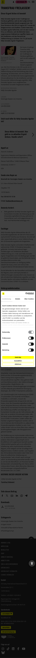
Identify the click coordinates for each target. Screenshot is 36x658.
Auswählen (18, 361)
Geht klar (18, 357)
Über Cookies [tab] (29, 299)
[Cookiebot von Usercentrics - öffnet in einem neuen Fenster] (25, 293)
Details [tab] (17, 299)
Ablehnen (18, 364)
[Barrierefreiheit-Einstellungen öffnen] (32, 563)
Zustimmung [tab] (6, 299)
